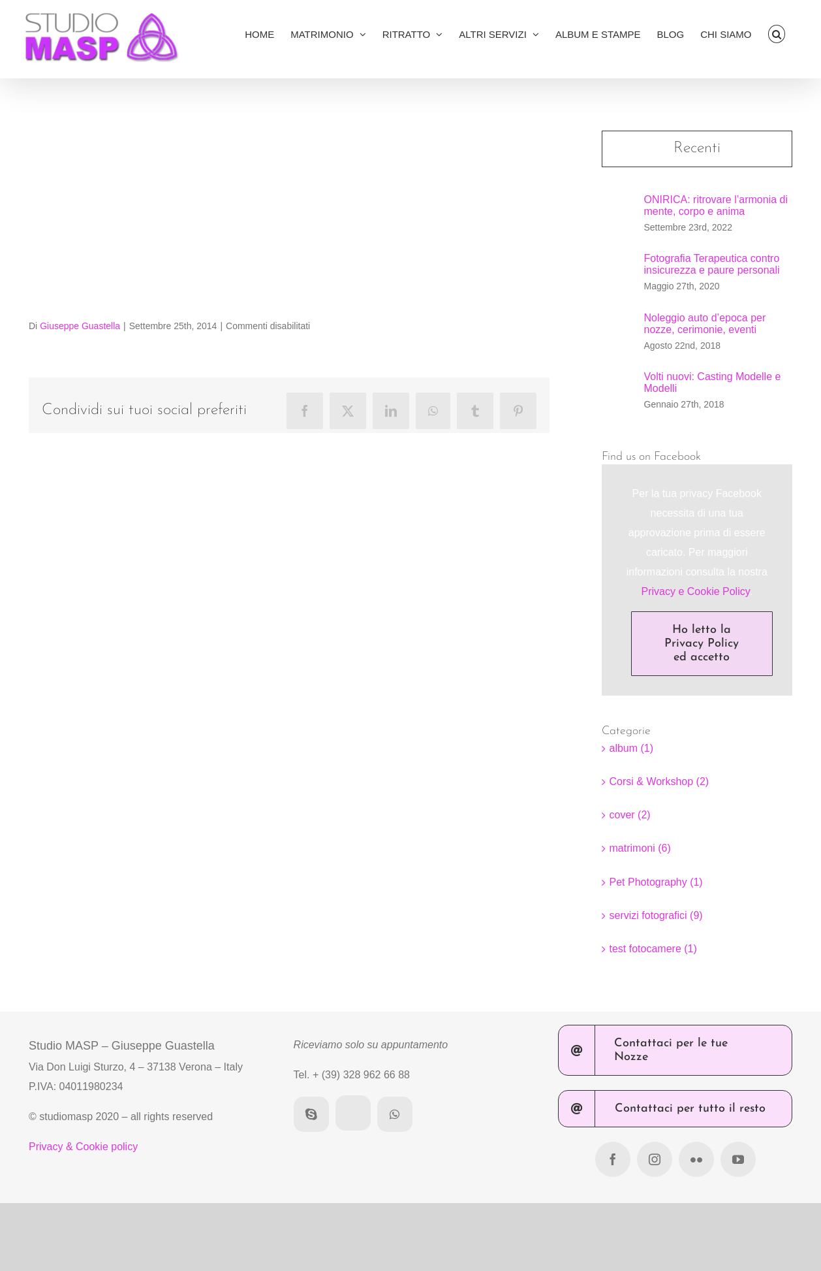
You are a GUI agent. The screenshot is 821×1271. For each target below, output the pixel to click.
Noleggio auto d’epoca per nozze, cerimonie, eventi (705, 323)
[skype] (311, 1114)
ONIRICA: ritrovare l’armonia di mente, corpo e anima (716, 205)
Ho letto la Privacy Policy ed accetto (701, 644)
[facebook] (612, 1159)
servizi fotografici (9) (656, 915)
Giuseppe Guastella (80, 326)
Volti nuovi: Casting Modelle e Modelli (712, 382)
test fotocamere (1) (653, 948)
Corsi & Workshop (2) (659, 781)
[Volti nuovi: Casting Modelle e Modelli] (619, 390)
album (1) (632, 748)
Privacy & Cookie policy (83, 1146)
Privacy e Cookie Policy (696, 591)
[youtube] (738, 1159)
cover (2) (630, 814)
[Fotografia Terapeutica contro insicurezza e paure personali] (619, 272)
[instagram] (654, 1159)
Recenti (697, 148)
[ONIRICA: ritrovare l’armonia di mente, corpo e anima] (619, 213)
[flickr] (696, 1159)
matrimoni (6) (640, 848)
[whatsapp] (394, 1114)
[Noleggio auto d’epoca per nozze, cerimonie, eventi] (619, 330)
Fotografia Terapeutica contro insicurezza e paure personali (712, 264)
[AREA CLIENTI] (353, 1113)
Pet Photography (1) (656, 882)
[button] (777, 34)
